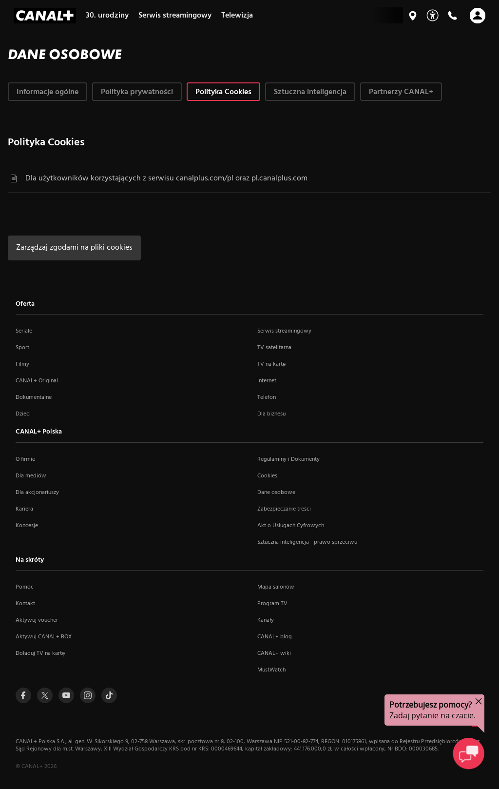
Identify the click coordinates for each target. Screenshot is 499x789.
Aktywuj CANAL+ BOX (44, 637)
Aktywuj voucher (37, 620)
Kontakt (25, 604)
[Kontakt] (452, 15)
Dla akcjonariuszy (37, 492)
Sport (22, 348)
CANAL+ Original (37, 381)
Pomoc (25, 587)
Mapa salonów (275, 587)
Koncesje (27, 526)
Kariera (24, 509)
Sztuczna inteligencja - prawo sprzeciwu (307, 542)
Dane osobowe (276, 492)
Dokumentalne (34, 397)
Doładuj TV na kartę (40, 653)
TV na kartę (271, 364)
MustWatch (271, 670)
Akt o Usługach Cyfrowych (290, 526)
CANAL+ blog (274, 637)
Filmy (22, 364)
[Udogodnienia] (432, 15)
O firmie (25, 459)
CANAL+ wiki (274, 653)
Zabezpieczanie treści (284, 509)
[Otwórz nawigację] (477, 15)
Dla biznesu (271, 414)
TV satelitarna (274, 348)
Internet (266, 381)
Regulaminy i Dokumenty (288, 459)
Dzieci (23, 414)
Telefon (266, 397)
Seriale (24, 331)
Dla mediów (31, 476)
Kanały (265, 620)
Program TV (272, 604)
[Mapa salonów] (412, 15)
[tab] (47, 91)
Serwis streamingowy (284, 331)
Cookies (267, 476)
